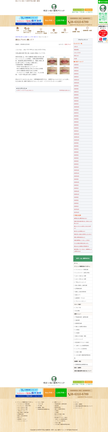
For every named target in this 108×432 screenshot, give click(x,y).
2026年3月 (76, 70)
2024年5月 (76, 118)
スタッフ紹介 (54, 30)
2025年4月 (76, 100)
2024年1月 (76, 130)
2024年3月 (76, 124)
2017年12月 (76, 209)
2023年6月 (76, 152)
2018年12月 (76, 191)
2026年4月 (76, 67)
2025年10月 (76, 82)
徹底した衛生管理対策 (80, 291)
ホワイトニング (79, 339)
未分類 (75, 58)
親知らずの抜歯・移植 (80, 336)
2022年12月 (76, 170)
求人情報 (77, 310)
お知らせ (76, 46)
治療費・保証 (76, 30)
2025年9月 (76, 85)
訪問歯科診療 (78, 288)
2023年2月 (76, 164)
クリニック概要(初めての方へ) (26, 30)
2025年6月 (76, 94)
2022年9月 (76, 179)
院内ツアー (78, 294)
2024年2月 (76, 127)
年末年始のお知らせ (64, 90)
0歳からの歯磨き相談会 (81, 326)
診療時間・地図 (87, 30)
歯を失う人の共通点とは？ (79, 231)
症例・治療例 (77, 367)
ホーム (17, 30)
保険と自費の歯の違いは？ (79, 237)
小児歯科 (77, 332)
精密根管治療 (78, 323)
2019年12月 (76, 182)
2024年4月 (76, 121)
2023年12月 (76, 133)
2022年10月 (76, 176)
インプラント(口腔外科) (81, 348)
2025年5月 (76, 97)
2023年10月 (76, 139)
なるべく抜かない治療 (80, 275)
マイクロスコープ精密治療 (41, 30)
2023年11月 (76, 136)
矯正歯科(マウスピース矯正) (82, 342)
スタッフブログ (77, 52)
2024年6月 (76, 115)
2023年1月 (76, 167)
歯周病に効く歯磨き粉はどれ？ (80, 218)
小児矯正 (77, 329)
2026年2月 (76, 73)
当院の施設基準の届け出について (82, 370)
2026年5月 (76, 64)
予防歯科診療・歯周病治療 (81, 317)
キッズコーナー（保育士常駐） (82, 272)
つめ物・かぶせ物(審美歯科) (82, 345)
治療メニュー (65, 30)
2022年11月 (76, 173)
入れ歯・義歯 (78, 351)
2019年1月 (76, 188)
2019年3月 (76, 185)
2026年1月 (76, 76)
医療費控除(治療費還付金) (81, 364)
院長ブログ (68, 44)
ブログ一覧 (78, 307)
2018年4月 (76, 203)
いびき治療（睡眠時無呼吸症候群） (82, 356)
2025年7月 (76, 91)
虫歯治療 (77, 320)
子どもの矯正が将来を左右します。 (81, 243)
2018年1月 (76, 206)
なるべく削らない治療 (80, 279)
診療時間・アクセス (80, 298)
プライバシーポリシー (80, 301)
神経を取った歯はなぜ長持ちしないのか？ (83, 234)
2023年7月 (76, 149)
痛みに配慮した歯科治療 (81, 285)
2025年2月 (76, 103)
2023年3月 (76, 161)
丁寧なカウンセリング (80, 282)
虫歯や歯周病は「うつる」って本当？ (82, 240)
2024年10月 (76, 106)
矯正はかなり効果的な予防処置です (81, 246)
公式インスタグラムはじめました (25, 90)
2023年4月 (76, 158)
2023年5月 (76, 155)
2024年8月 (76, 109)
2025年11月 (76, 79)
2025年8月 (76, 88)
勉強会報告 (76, 49)
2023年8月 (76, 145)
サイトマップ (78, 408)
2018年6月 (76, 200)
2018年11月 (76, 194)
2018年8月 (76, 197)
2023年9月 (76, 142)
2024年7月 (76, 112)
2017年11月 (76, 212)
